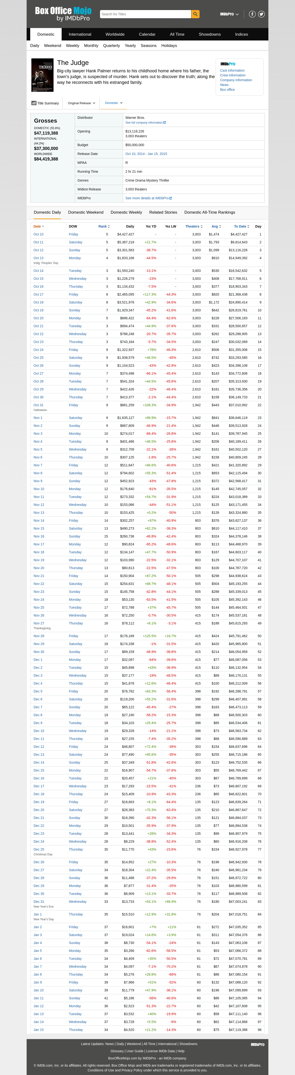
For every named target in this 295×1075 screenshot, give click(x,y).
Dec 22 (39, 826)
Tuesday (75, 271)
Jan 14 (39, 1022)
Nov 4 (38, 441)
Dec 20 (39, 810)
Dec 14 (39, 762)
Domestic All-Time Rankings (209, 212)
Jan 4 (38, 943)
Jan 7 (38, 966)
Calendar (147, 34)
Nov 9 (38, 481)
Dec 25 (39, 849)
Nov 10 (39, 489)
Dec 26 (39, 862)
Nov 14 (39, 520)
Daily (34, 45)
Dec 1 (38, 660)
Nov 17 (39, 544)
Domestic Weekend (85, 212)
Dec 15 (39, 770)
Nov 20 (39, 568)
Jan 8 (38, 974)
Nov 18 (39, 552)
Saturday (75, 242)
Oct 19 (38, 310)
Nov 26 (39, 615)
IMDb (167, 1058)
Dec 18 (39, 794)
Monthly (91, 45)
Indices (241, 34)
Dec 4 (38, 683)
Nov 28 (39, 636)
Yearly (130, 45)
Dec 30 (39, 894)
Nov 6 (38, 457)
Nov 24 (39, 599)
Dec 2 (38, 667)
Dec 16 (39, 778)
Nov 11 (39, 497)
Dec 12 (39, 747)
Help (180, 1051)
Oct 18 (38, 302)
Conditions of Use (101, 1070)
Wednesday (78, 278)
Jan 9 (38, 982)
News (224, 85)
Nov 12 (39, 505)
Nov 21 (39, 576)
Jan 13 (39, 1014)
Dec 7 (38, 707)
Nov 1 (38, 418)
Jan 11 (39, 998)
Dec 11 (39, 739)
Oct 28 (38, 381)
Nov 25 (39, 607)
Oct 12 (38, 250)
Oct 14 (38, 271)
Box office (227, 89)
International (80, 34)
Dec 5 (38, 691)
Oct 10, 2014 (135, 154)
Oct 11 (38, 242)
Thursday (76, 286)
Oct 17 (38, 294)
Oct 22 (38, 334)
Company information (236, 80)
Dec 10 (39, 731)
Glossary (117, 1051)
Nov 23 (39, 592)
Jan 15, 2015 (157, 154)
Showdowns (210, 34)
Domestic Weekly (126, 212)
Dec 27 (39, 870)
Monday (75, 258)
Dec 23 (39, 833)
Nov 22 (39, 584)
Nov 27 (39, 623)
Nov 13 (39, 513)
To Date (240, 226)
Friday (73, 234)
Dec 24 (39, 841)
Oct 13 (38, 258)
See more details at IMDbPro (148, 198)
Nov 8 (38, 473)
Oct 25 (38, 358)
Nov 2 (38, 426)
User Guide (135, 1051)
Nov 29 (39, 644)
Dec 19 (39, 802)
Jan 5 (38, 951)
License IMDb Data (160, 1051)
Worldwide (115, 34)
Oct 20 (38, 318)
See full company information (145, 122)
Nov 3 (38, 433)
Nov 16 (39, 536)
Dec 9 (38, 723)
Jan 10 (39, 990)
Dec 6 (38, 699)
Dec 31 (39, 901)
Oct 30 (38, 397)
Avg (215, 226)
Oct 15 (38, 278)
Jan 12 (39, 1006)
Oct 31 (38, 405)
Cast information (232, 70)
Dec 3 (38, 675)
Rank (103, 226)
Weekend (52, 45)
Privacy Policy (132, 1070)
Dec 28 (39, 878)
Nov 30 (39, 652)
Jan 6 (38, 959)
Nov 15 (39, 528)
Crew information (233, 75)
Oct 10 (38, 234)
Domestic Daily (47, 212)
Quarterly (111, 45)
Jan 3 (38, 935)
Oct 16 (38, 286)
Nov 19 (39, 560)
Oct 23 (38, 342)
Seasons (149, 45)
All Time (177, 34)
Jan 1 (38, 914)
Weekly (72, 45)
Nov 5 (38, 449)
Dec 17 (39, 786)
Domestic (45, 34)
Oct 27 (38, 373)
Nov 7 (38, 465)
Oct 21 (38, 326)
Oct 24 (38, 350)
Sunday (74, 250)
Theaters (192, 226)
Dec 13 (39, 754)
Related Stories (163, 212)
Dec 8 (38, 715)
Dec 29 (39, 886)
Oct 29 (38, 389)
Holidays (169, 45)
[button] (229, 14)
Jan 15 (39, 1030)
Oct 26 (38, 365)
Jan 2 (38, 927)
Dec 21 (39, 818)
